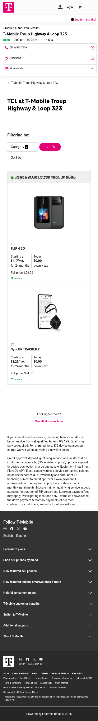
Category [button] (17, 147)
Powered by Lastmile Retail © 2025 (49, 714)
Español (91, 19)
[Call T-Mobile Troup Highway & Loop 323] (50, 47)
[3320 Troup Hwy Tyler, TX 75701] (50, 58)
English (79, 19)
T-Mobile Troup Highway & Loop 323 (34, 82)
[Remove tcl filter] (51, 147)
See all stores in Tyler (49, 421)
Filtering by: (18, 135)
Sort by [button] (22, 157)
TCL (46, 147)
